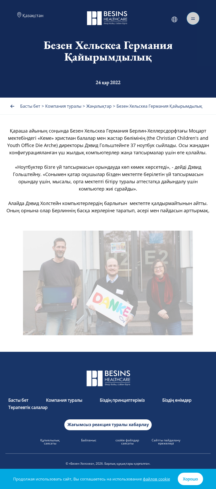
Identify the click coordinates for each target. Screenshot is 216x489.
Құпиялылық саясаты (50, 442)
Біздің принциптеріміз (123, 400)
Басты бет (18, 400)
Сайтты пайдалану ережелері (166, 442)
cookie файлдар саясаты (127, 442)
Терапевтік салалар (28, 407)
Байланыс (88, 440)
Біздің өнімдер (176, 400)
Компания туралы (64, 400)
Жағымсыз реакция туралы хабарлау (108, 424)
